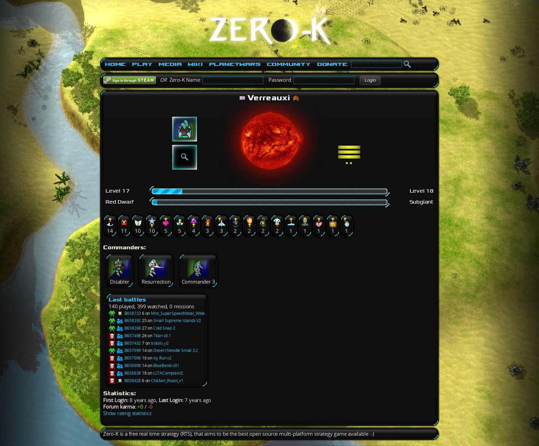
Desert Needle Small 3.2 (175, 350)
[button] (370, 80)
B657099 (125, 350)
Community (289, 64)
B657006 (125, 358)
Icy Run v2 (162, 358)
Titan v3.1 (162, 336)
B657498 (125, 336)
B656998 (125, 365)
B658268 (125, 328)
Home (115, 64)
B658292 (125, 320)
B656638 (125, 373)
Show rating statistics (127, 413)
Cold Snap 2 (164, 328)
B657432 (125, 343)
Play (142, 64)
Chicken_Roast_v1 (167, 381)
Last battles (127, 299)
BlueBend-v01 (166, 365)
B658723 (125, 313)
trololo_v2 (160, 343)
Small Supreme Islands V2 (177, 320)
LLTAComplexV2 (168, 373)
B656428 (125, 381)
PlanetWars (235, 64)
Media (170, 64)
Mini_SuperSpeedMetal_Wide (178, 313)
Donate (332, 64)
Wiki (195, 64)
